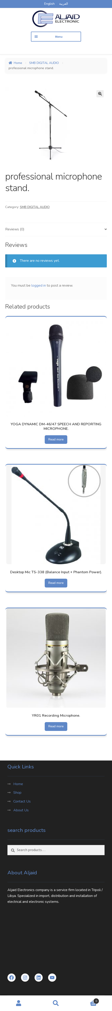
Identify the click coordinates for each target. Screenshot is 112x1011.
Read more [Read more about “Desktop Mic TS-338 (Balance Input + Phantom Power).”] (56, 583)
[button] (100, 93)
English (49, 4)
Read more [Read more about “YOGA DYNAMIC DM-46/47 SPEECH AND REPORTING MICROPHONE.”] (56, 439)
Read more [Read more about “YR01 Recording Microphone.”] (56, 726)
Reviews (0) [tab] (14, 229)
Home (18, 63)
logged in (38, 285)
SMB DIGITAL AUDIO (44, 63)
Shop (17, 792)
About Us (21, 810)
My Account (18, 1003)
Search (56, 1003)
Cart (87, 1000)
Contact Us (22, 801)
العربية (63, 4)
